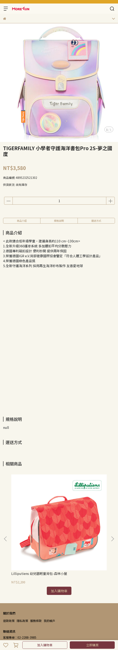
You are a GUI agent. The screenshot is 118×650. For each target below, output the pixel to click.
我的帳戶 (49, 621)
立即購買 (92, 645)
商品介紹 (22, 220)
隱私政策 (22, 621)
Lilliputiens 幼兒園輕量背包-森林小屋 (39, 573)
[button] (112, 538)
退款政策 (9, 621)
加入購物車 (45, 645)
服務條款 (36, 621)
